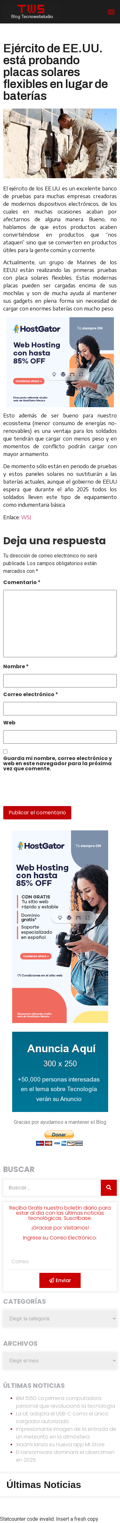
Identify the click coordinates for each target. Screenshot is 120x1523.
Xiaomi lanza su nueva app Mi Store (60, 1444)
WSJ (26, 517)
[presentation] (47, 792)
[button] (111, 12)
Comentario (22, 583)
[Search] (109, 1188)
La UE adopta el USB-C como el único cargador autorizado (62, 1417)
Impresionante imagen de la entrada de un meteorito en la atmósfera (66, 1432)
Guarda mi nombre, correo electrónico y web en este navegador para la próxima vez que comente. (57, 764)
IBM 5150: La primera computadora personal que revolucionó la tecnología (65, 1402)
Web (9, 723)
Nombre (16, 667)
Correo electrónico (30, 695)
